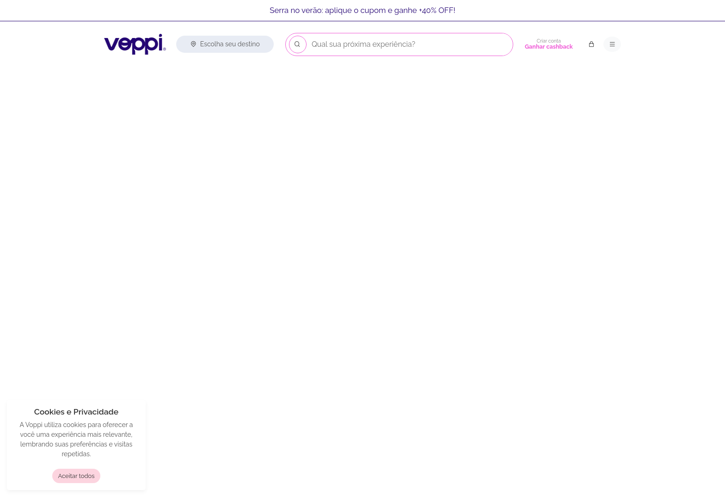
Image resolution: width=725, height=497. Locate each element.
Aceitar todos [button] (76, 475)
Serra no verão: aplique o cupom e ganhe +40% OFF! (362, 10)
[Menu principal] (612, 44)
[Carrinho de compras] (591, 44)
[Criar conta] (549, 44)
